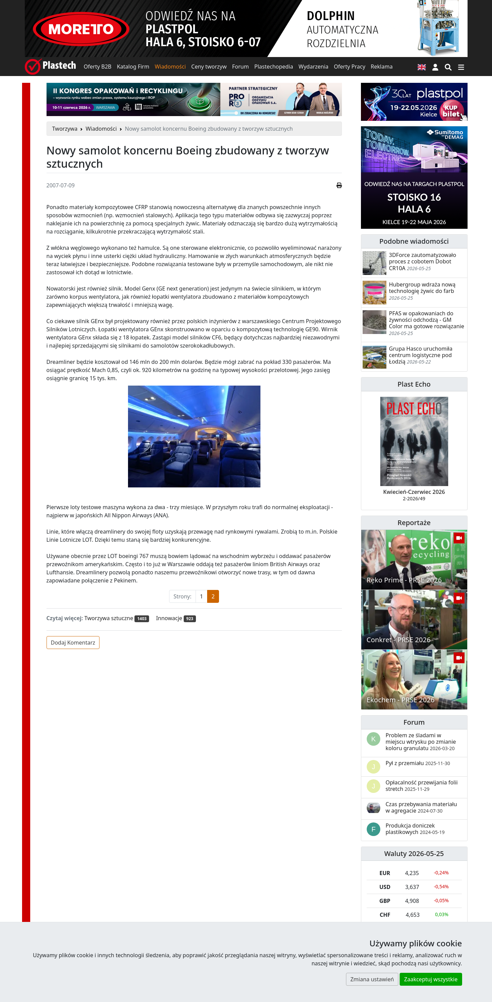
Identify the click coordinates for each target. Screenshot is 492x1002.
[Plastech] (50, 66)
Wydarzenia (313, 66)
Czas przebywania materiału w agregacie (421, 807)
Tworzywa (65, 128)
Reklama (382, 66)
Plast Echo (414, 384)
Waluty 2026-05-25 (414, 853)
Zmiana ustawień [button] (372, 979)
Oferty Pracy (349, 66)
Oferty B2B (98, 66)
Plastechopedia (273, 66)
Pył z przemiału (418, 763)
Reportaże (414, 522)
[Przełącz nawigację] (461, 66)
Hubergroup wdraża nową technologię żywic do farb (422, 288)
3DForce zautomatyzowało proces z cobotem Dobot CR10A (422, 261)
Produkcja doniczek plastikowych (415, 829)
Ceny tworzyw (208, 66)
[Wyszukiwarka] (448, 66)
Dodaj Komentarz (73, 642)
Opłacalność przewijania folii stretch (422, 786)
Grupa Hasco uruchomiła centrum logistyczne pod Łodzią (421, 355)
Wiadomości (170, 66)
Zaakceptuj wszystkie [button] (430, 979)
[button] (435, 66)
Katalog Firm (133, 66)
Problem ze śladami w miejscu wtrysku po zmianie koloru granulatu (421, 741)
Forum (240, 66)
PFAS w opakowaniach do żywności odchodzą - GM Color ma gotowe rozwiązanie (426, 320)
